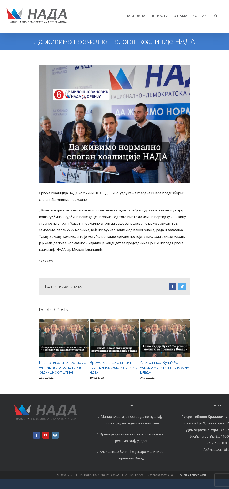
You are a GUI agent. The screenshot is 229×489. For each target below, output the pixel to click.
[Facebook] (36, 435)
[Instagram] (55, 435)
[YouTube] (45, 435)
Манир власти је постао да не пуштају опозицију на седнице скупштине (62, 367)
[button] (216, 16)
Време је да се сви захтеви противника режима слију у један (114, 367)
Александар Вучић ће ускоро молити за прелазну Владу (164, 367)
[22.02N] (114, 124)
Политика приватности (192, 475)
